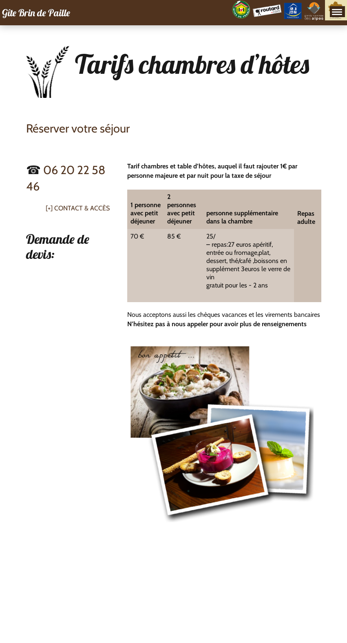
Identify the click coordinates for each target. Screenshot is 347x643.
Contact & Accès (82, 208)
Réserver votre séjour (78, 128)
